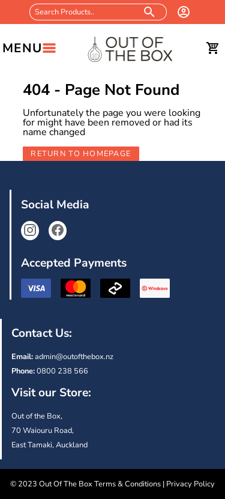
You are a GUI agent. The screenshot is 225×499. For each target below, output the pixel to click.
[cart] (213, 48)
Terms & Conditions (127, 484)
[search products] (150, 12)
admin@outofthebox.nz (74, 356)
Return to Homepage (81, 153)
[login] (184, 12)
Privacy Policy (190, 484)
